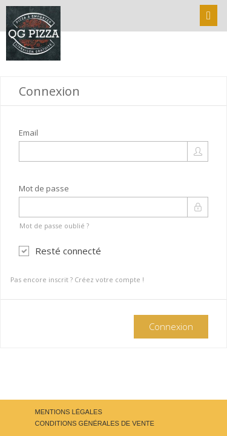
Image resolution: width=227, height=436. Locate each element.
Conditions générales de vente (94, 423)
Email (28, 132)
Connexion (171, 326)
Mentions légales (68, 411)
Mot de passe (44, 188)
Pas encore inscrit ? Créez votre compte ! (77, 279)
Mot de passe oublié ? (54, 225)
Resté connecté (60, 251)
